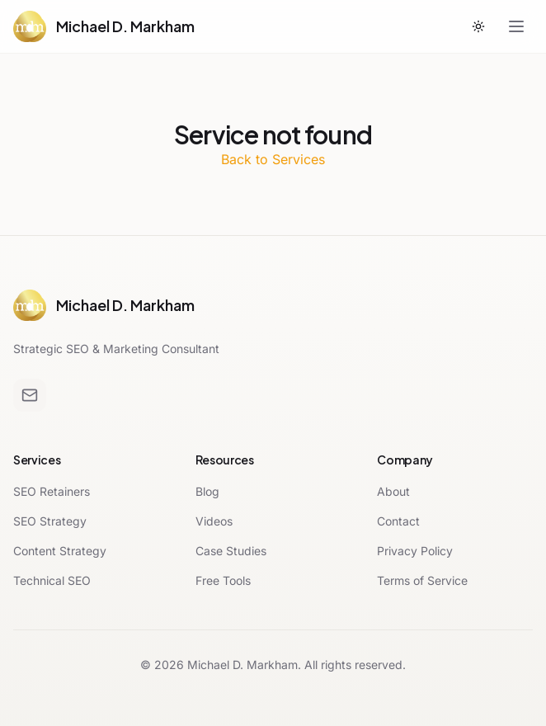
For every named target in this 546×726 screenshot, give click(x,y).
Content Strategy (59, 551)
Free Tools (223, 580)
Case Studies (230, 551)
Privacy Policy (415, 551)
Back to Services (273, 159)
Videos (214, 521)
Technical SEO (52, 580)
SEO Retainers (51, 491)
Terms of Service (422, 580)
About (393, 491)
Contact (398, 521)
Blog (207, 491)
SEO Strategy (50, 521)
